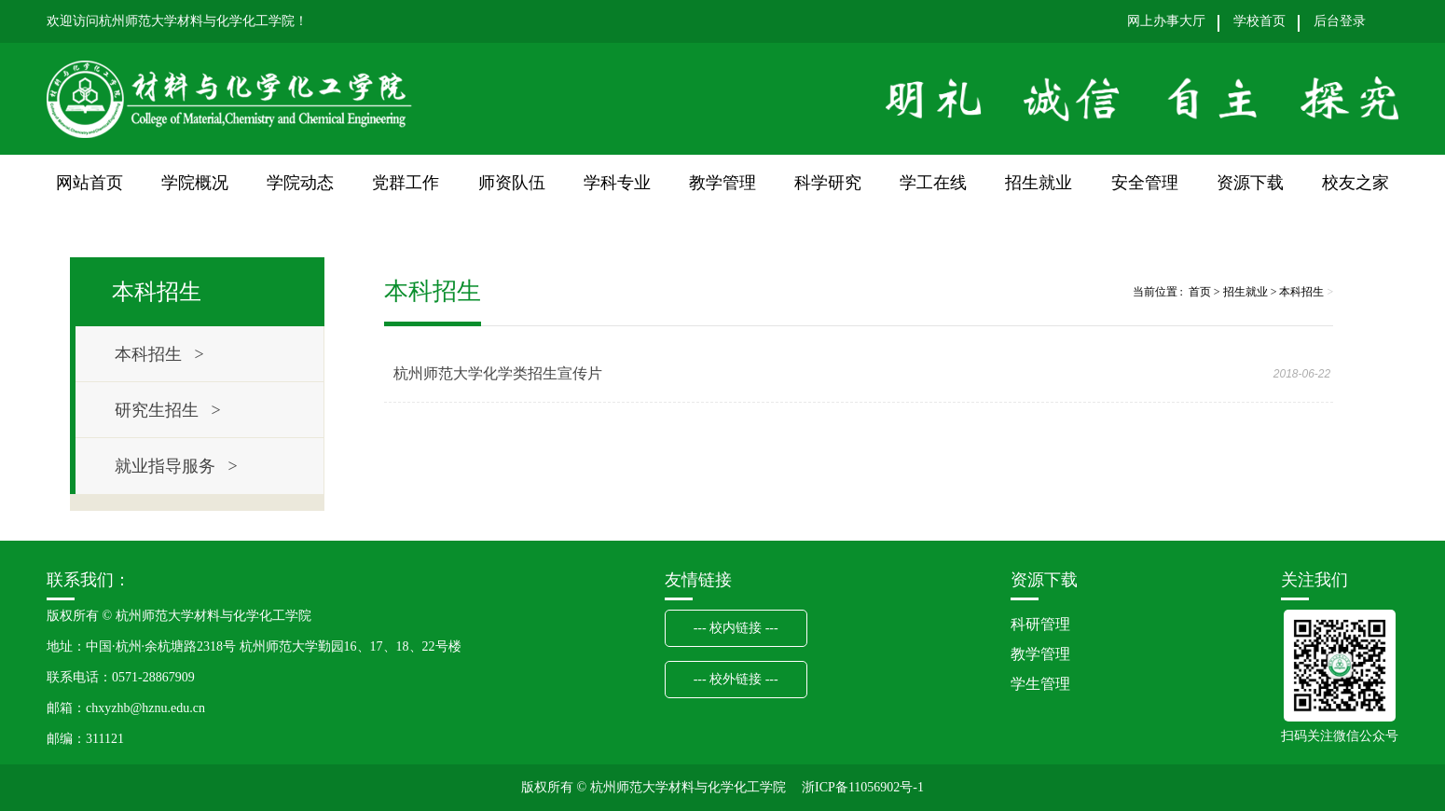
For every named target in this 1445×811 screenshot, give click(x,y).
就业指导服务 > (176, 466)
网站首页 (89, 182)
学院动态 (300, 182)
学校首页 (1259, 21)
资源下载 (1250, 182)
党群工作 (405, 182)
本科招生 (1301, 291)
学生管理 (1040, 684)
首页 (1200, 291)
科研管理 (1040, 624)
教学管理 (722, 182)
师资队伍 (511, 182)
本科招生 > (159, 354)
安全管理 (1144, 182)
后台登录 (1340, 21)
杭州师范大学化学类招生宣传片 (497, 373)
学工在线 (933, 182)
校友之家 (1355, 182)
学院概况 (194, 182)
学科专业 (617, 182)
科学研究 (827, 182)
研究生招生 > (168, 410)
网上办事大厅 (1166, 21)
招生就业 (1038, 182)
